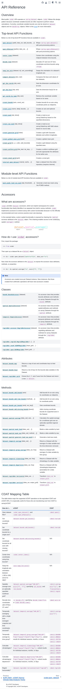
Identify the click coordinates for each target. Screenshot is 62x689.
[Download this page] (46, 2)
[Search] (56, 2)
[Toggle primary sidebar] (2, 2)
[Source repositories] (42, 2)
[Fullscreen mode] (49, 2)
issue (35, 26)
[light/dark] (53, 2)
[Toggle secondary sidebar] (59, 2)
